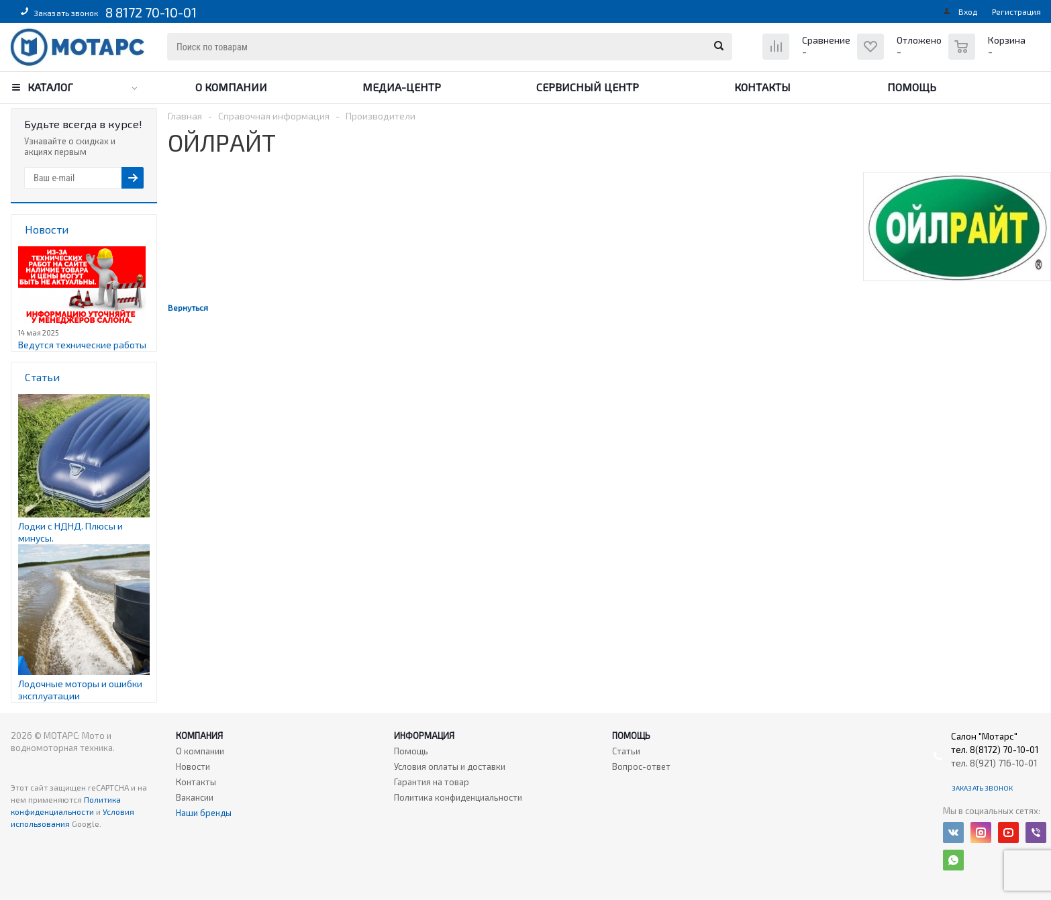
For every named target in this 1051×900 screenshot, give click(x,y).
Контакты (762, 87)
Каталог (50, 87)
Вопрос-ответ (641, 766)
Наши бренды (204, 812)
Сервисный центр (587, 87)
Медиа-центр (401, 87)
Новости (193, 766)
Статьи (626, 751)
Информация (424, 735)
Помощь (911, 87)
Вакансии (194, 797)
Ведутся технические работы (82, 344)
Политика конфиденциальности (458, 797)
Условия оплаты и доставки (449, 766)
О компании (231, 87)
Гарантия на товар (431, 782)
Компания (199, 735)
